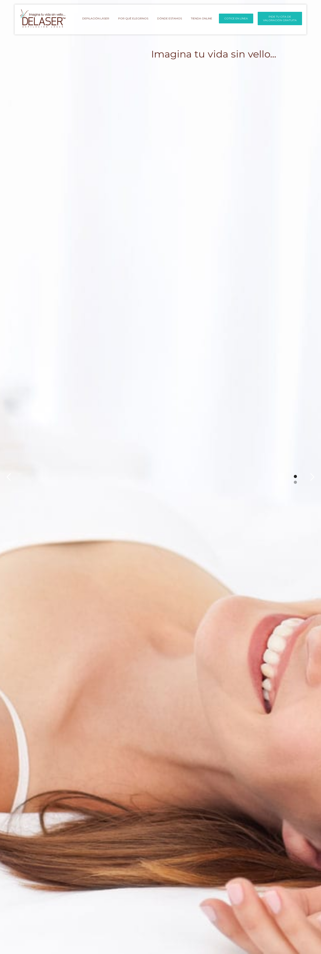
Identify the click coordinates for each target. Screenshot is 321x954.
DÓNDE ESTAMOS (169, 18)
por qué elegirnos (133, 18)
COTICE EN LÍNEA (236, 18)
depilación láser (95, 18)
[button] (9, 477)
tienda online (201, 18)
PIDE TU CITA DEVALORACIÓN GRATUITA (280, 18)
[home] (43, 19)
